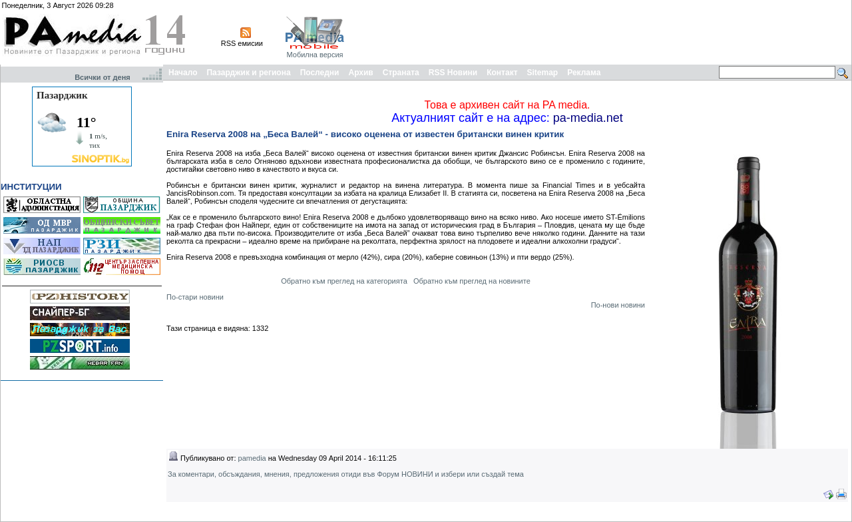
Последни (319, 72)
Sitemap (542, 72)
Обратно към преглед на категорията (344, 281)
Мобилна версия (314, 55)
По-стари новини (195, 297)
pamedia (252, 458)
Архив (360, 72)
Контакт (502, 72)
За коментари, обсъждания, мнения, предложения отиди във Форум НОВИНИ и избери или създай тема (346, 474)
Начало (182, 72)
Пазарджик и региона (248, 72)
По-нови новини (618, 305)
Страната (401, 72)
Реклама (583, 72)
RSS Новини (453, 72)
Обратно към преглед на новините (472, 281)
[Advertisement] (607, 32)
